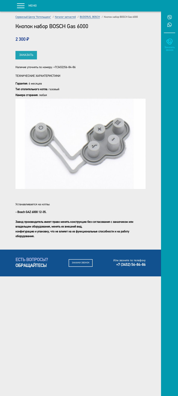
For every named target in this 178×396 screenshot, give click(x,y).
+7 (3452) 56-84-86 (131, 265)
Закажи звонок (80, 263)
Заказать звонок (169, 49)
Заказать (26, 55)
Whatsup (169, 24)
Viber (169, 17)
